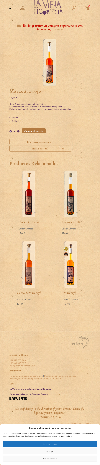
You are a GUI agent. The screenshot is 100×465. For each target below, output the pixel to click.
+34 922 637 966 (17, 360)
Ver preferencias (50, 458)
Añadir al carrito (34, 130)
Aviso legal (14, 378)
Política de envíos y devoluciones (60, 376)
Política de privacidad (32, 378)
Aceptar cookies (50, 444)
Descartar (58, 29)
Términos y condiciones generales (26, 376)
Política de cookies (53, 378)
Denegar (50, 451)
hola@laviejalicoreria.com (22, 365)
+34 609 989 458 (17, 363)
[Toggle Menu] (10, 8)
